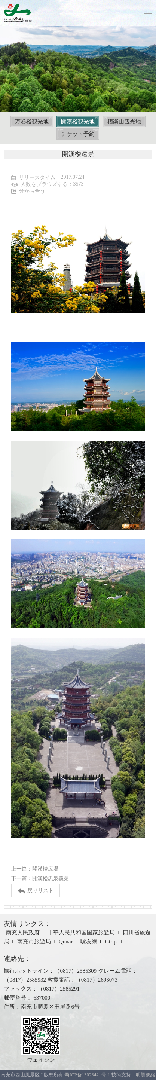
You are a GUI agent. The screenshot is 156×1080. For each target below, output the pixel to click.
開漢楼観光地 (78, 122)
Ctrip (111, 942)
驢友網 (88, 942)
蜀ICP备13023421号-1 (87, 1074)
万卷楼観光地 (32, 122)
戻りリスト (35, 891)
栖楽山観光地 (124, 122)
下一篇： (40, 878)
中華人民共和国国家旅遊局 (81, 933)
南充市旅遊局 (34, 942)
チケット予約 (78, 134)
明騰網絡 (145, 1074)
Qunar (66, 942)
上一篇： (34, 869)
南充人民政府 (23, 933)
